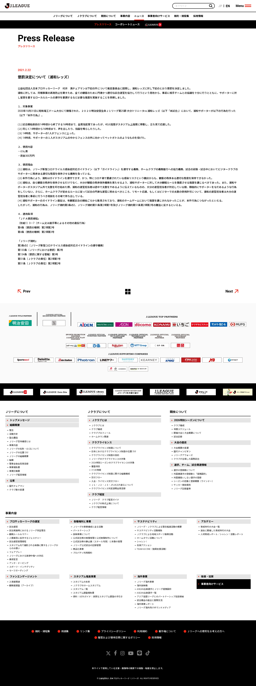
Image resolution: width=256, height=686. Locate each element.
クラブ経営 (98, 494)
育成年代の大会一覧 (210, 527)
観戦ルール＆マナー (18, 534)
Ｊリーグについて (63, 17)
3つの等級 (96, 470)
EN (227, 6)
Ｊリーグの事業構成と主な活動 (88, 527)
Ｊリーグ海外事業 (145, 582)
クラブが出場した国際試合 (186, 459)
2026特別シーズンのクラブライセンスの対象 (112, 462)
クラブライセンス (102, 442)
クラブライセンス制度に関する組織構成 (110, 474)
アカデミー (207, 521)
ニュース (139, 17)
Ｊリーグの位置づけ (18, 452)
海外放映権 (142, 585)
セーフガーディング (18, 570)
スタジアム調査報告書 (83, 593)
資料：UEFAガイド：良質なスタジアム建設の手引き (98, 596)
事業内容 (125, 17)
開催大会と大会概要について (187, 433)
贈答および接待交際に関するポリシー (119, 637)
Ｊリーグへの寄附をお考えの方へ (206, 631)
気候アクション (144, 545)
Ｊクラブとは (99, 420)
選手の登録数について (184, 470)
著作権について (167, 631)
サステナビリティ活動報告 (149, 530)
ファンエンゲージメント (23, 576)
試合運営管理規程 (17, 541)
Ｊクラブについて (87, 17)
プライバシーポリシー (113, 631)
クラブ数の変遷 (16, 490)
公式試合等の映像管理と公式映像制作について (95, 538)
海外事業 (142, 576)
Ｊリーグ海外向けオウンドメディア (154, 607)
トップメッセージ (20, 420)
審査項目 (95, 466)
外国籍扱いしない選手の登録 (187, 477)
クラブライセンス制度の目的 (105, 455)
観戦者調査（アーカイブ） (22, 585)
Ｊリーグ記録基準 (182, 488)
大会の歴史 (180, 442)
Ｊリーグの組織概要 (18, 456)
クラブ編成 (96, 429)
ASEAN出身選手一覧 (146, 593)
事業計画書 (14, 471)
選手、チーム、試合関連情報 (190, 464)
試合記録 (178, 436)
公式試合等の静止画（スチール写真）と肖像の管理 (97, 541)
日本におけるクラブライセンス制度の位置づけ (113, 451)
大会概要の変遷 (181, 448)
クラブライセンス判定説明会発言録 (108, 488)
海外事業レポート (145, 604)
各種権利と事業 (82, 521)
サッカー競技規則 (182, 485)
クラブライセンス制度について (106, 448)
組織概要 (15, 425)
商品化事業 (78, 549)
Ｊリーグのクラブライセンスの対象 (108, 459)
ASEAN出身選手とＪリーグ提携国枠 (154, 589)
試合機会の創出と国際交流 (149, 600)
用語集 (65, 631)
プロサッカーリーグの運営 (25, 521)
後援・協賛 (207, 576)
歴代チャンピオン (182, 451)
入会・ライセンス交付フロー (105, 481)
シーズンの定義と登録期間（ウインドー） (194, 481)
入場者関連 (14, 582)
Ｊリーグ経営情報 (17, 475)
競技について (108, 17)
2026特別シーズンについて (189, 420)
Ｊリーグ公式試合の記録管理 (87, 545)
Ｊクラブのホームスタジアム (87, 585)
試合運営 (13, 527)
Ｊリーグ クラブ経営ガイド (105, 500)
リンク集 (85, 631)
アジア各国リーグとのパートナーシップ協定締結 (160, 596)
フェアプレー (15, 552)
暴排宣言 (13, 559)
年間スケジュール (182, 429)
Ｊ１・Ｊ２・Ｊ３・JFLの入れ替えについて (112, 485)
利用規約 (142, 631)
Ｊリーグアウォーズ (183, 455)
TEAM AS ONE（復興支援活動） (152, 549)
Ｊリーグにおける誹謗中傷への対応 (26, 556)
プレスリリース (102, 25)
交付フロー (96, 477)
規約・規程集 (181, 17)
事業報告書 (14, 467)
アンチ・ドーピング (18, 563)
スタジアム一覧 (80, 589)
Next (229, 291)
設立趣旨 (13, 438)
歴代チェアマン (16, 486)
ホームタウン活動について (149, 538)
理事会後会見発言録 (18, 464)
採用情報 (198, 17)
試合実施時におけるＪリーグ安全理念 (27, 530)
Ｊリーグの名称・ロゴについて (24, 449)
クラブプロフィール (101, 433)
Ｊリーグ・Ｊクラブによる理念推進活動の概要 (159, 527)
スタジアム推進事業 (85, 576)
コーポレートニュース (127, 25)
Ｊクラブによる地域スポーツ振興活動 (155, 534)
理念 (11, 430)
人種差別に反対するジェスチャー (25, 538)
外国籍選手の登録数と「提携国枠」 (191, 474)
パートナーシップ (81, 530)
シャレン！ (142, 541)
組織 (11, 460)
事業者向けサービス (159, 17)
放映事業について (81, 534)
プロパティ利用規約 (82, 553)
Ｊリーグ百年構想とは (20, 441)
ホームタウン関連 (99, 436)
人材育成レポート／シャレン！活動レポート (222, 534)
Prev (26, 291)
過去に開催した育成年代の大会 (215, 530)
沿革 (12, 480)
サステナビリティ (147, 521)
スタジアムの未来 (81, 582)
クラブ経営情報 (98, 507)
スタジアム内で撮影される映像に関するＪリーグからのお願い (33, 547)
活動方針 (13, 434)
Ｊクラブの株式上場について (105, 503)
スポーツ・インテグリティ (22, 567)
